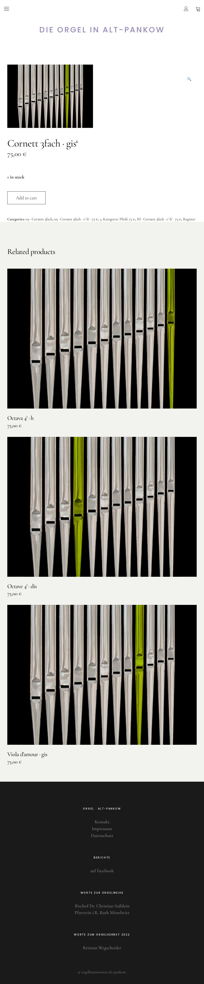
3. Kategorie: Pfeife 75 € (117, 219)
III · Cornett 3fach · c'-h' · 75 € (159, 219)
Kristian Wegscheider (102, 948)
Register (189, 219)
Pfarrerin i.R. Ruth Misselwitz (102, 912)
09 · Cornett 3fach (39, 219)
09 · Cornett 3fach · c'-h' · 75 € (76, 219)
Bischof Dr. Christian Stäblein (102, 906)
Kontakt (102, 822)
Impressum (102, 828)
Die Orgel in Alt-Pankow (102, 30)
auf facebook (102, 870)
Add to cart (26, 198)
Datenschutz (102, 835)
